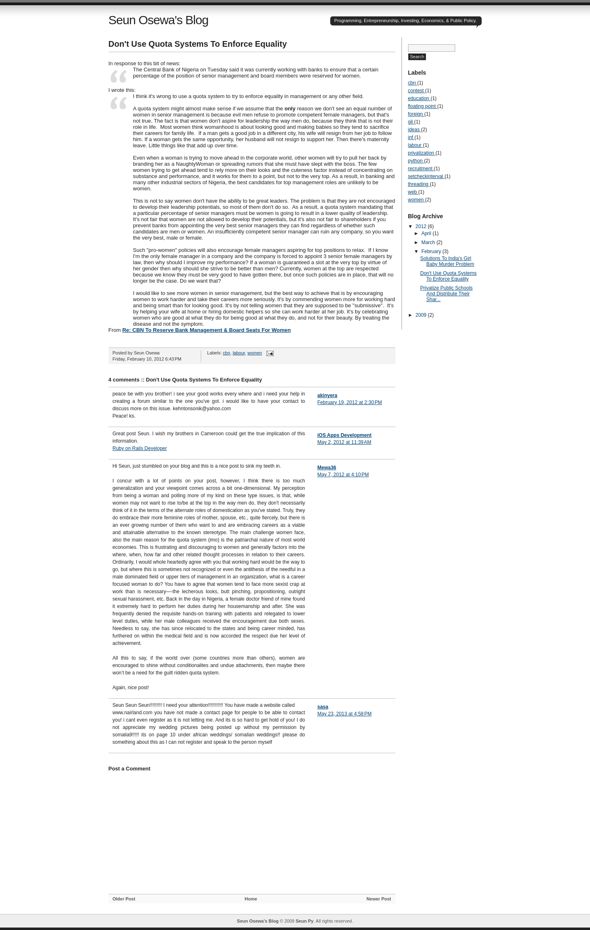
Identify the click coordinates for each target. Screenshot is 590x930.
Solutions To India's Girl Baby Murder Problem (447, 261)
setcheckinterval (426, 176)
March (428, 242)
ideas (414, 130)
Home (251, 898)
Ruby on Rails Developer (140, 448)
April (426, 233)
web (413, 192)
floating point (422, 106)
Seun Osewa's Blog (159, 20)
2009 (421, 315)
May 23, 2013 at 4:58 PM (345, 714)
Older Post (124, 898)
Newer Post (379, 898)
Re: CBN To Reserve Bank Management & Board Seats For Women (206, 330)
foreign (416, 114)
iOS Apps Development (345, 435)
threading (419, 184)
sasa (323, 707)
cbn (226, 352)
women (254, 352)
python (416, 161)
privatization (422, 153)
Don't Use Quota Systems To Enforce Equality (198, 43)
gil (411, 122)
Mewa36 (327, 468)
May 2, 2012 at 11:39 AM (345, 442)
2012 (421, 226)
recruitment (421, 168)
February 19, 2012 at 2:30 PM (350, 402)
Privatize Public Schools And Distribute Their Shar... (446, 293)
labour (239, 352)
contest (416, 91)
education (419, 98)
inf (411, 137)
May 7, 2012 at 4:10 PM (343, 475)
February (431, 251)
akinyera (328, 395)
